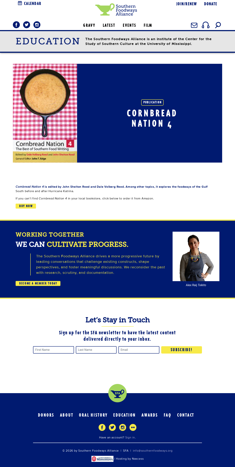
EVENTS (129, 25)
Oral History (93, 415)
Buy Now (26, 206)
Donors (46, 415)
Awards (150, 415)
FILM (148, 25)
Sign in (130, 437)
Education (124, 415)
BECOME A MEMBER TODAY (38, 283)
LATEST (109, 25)
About (66, 415)
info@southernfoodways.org (153, 451)
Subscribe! (182, 349)
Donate (210, 4)
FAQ (167, 415)
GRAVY (89, 25)
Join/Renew (186, 4)
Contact (185, 415)
